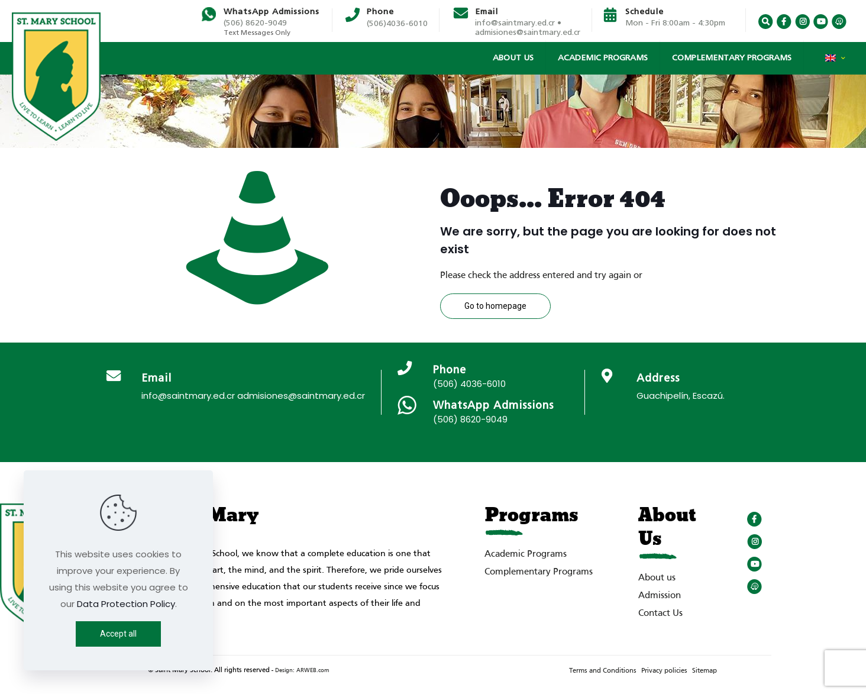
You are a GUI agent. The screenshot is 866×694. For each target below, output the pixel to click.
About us (657, 578)
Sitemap (704, 670)
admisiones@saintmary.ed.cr (527, 32)
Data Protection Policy (126, 604)
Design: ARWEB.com (302, 670)
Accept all (118, 633)
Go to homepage (495, 306)
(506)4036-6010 (397, 24)
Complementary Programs (538, 572)
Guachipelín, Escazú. (680, 395)
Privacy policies (664, 670)
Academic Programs (525, 554)
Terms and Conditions (602, 670)
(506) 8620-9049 (255, 23)
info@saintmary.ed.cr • (518, 23)
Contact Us (660, 613)
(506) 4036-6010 (469, 383)
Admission (659, 596)
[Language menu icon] (835, 61)
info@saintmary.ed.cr (188, 395)
